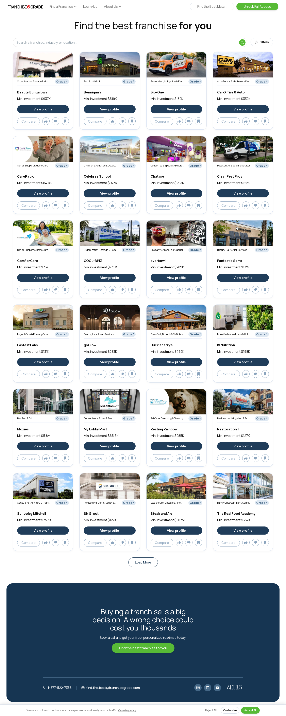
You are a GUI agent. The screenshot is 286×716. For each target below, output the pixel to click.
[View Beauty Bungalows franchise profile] (43, 109)
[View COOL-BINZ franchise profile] (109, 278)
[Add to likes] (46, 121)
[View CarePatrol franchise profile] (43, 193)
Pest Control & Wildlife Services (233, 165)
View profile (43, 109)
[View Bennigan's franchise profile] (109, 109)
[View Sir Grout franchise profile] (109, 530)
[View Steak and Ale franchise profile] (176, 530)
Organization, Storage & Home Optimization (34, 81)
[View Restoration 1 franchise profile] (243, 446)
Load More (143, 562)
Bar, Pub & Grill (92, 81)
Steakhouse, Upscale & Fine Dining (167, 502)
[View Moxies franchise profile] (43, 446)
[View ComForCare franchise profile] (43, 278)
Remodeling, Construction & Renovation (100, 502)
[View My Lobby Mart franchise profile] (109, 446)
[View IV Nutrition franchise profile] (243, 362)
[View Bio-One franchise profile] (176, 109)
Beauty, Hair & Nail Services (232, 250)
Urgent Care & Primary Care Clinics (34, 334)
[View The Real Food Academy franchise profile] (243, 530)
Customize (230, 710)
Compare (28, 121)
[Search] (242, 42)
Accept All (250, 710)
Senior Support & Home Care (32, 165)
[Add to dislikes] (55, 121)
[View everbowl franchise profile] (176, 278)
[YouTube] (217, 687)
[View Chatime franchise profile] (176, 193)
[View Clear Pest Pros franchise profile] (243, 193)
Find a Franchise (63, 6)
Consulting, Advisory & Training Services (34, 502)
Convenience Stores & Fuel (98, 418)
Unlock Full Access (257, 6)
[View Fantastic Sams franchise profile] (243, 278)
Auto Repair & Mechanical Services (234, 81)
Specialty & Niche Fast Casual (167, 250)
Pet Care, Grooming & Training (167, 418)
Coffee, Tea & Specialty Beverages (167, 165)
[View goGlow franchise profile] (109, 362)
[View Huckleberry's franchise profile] (176, 362)
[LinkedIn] (207, 687)
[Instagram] (198, 687)
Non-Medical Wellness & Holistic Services (234, 334)
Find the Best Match (211, 6)
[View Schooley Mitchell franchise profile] (43, 530)
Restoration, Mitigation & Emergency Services (167, 81)
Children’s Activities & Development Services (100, 165)
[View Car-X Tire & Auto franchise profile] (243, 109)
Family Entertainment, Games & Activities (234, 502)
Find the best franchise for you (143, 648)
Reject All (211, 710)
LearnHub (90, 6)
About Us (112, 6)
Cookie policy (127, 710)
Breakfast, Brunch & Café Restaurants (167, 334)
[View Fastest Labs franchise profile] (43, 362)
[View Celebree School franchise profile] (109, 193)
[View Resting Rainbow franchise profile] (176, 446)
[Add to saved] (65, 121)
